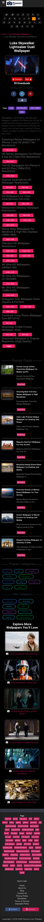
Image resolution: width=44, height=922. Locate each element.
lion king (36, 858)
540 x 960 (25, 187)
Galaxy (8, 617)
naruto (19, 865)
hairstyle (14, 833)
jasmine (36, 844)
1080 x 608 (9, 311)
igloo (24, 840)
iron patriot (25, 837)
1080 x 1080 (27, 307)
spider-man (9, 869)
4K (12, 15)
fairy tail (8, 819)
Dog (21, 582)
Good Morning (25, 617)
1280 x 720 (9, 251)
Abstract (32, 571)
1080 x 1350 (10, 307)
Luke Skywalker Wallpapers (19, 34)
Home (4, 34)
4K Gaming (26, 601)
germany (33, 822)
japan (31, 847)
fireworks (23, 819)
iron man (16, 837)
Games (20, 587)
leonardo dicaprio (11, 858)
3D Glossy (9, 601)
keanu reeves (25, 855)
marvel (5, 865)
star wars (19, 869)
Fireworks (25, 612)
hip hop (29, 833)
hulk (37, 830)
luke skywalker (9, 862)
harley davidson (27, 830)
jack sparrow (9, 844)
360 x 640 (9, 187)
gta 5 (7, 830)
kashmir (5, 855)
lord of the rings (25, 858)
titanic (36, 869)
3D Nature (9, 576)
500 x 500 (25, 334)
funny (11, 822)
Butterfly (9, 606)
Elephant (9, 612)
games (25, 822)
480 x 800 (9, 204)
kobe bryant (35, 851)
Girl (7, 587)
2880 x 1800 (10, 239)
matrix (12, 865)
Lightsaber (35, 108)
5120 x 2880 (10, 284)
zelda (22, 873)
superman (28, 869)
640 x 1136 (9, 150)
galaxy (18, 822)
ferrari (15, 819)
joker (36, 840)
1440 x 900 (26, 215)
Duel (22, 112)
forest (5, 822)
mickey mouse (22, 862)
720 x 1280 (9, 192)
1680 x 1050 (10, 220)
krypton (38, 847)
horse (7, 833)
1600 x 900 (9, 256)
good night (34, 826)
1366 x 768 (26, 251)
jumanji (19, 844)
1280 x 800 (9, 215)
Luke (11, 108)
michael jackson (34, 862)
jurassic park (7, 847)
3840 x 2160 (10, 272)
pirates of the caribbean (32, 865)
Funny (34, 582)
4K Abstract (26, 576)
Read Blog (21, 384)
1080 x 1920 (10, 176)
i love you (35, 837)
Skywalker (21, 108)
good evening (23, 826)
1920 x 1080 (26, 256)
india (30, 840)
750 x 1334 (9, 161)
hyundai (37, 833)
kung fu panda (9, 851)
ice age (8, 837)
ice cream (9, 840)
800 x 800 (9, 334)
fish (30, 819)
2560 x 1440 (10, 261)
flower (36, 819)
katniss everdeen (23, 851)
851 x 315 (9, 323)
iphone (17, 840)
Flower (8, 582)
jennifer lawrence (21, 847)
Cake (23, 606)
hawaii (22, 833)
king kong (14, 855)
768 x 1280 (25, 204)
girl (40, 822)
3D (7, 15)
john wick (27, 844)
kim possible (36, 855)
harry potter (16, 830)
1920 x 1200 (27, 220)
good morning (11, 826)
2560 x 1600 (10, 225)
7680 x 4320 (10, 295)
